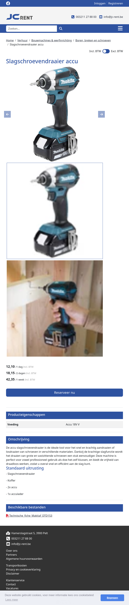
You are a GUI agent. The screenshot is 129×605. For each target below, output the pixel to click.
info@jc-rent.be (111, 17)
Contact (11, 584)
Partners (11, 555)
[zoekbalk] (31, 28)
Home (10, 40)
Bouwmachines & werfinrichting (51, 40)
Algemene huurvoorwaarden (24, 559)
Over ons (11, 550)
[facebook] (8, 3)
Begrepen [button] (112, 597)
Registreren (115, 3)
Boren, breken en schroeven (93, 40)
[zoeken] (60, 28)
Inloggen (99, 3)
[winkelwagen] (111, 28)
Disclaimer (12, 573)
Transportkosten (16, 565)
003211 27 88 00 (84, 17)
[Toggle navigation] (120, 28)
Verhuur (22, 40)
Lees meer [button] (11, 599)
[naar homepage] (19, 16)
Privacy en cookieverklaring (23, 569)
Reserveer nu (64, 392)
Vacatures (12, 588)
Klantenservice (15, 580)
